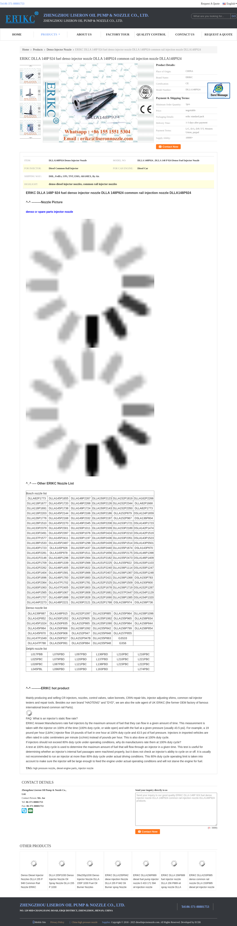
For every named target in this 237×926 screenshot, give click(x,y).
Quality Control (151, 34)
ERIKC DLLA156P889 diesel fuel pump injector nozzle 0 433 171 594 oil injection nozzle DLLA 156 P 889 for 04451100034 (146, 885)
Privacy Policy (57, 922)
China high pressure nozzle (84, 922)
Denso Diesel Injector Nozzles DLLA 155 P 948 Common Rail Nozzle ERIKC (32, 881)
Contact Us (185, 34)
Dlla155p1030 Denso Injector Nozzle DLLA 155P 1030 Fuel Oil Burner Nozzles (88, 881)
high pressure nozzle (44, 768)
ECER (198, 922)
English (232, 3)
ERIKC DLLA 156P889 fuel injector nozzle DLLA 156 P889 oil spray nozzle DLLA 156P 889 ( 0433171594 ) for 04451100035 (174, 885)
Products (50, 34)
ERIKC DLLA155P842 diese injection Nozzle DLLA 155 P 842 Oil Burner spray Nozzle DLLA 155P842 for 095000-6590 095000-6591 (116, 887)
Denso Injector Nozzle (59, 49)
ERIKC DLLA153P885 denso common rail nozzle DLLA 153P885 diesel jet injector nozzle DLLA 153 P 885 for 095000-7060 (201, 885)
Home (17, 34)
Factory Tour (117, 34)
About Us (84, 34)
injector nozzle (86, 768)
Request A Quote (210, 3)
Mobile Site (39, 922)
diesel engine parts (67, 768)
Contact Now (170, 146)
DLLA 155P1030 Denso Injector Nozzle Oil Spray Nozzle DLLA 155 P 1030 (61, 881)
